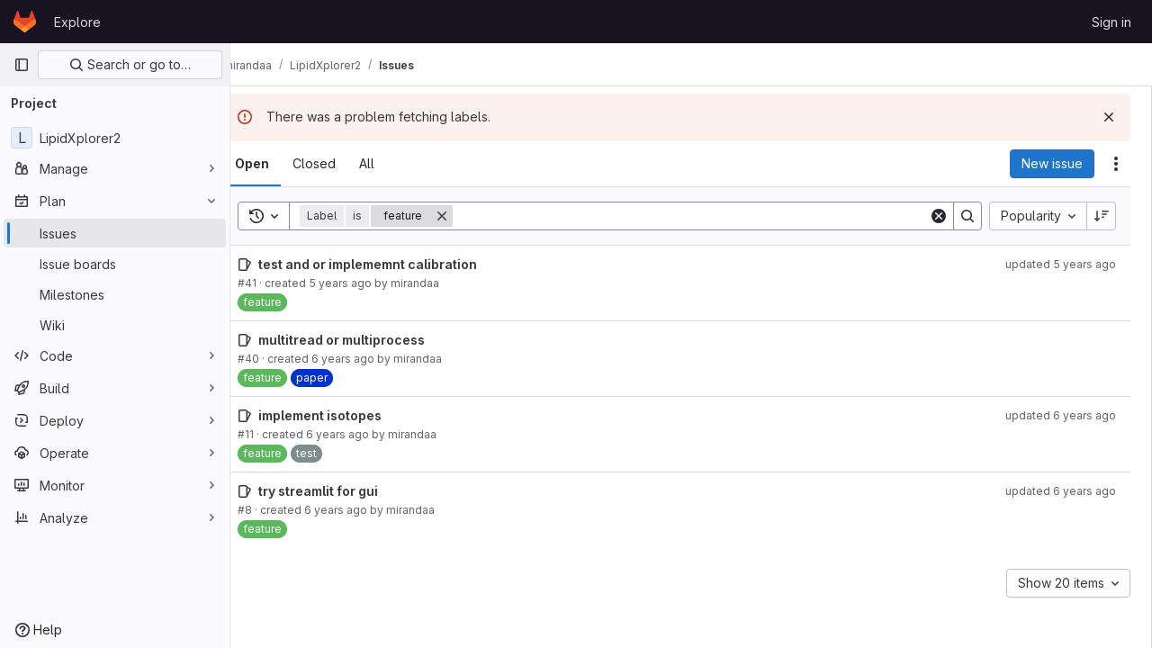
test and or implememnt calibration (396, 264)
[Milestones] (115, 294)
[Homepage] (25, 21)
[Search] (705, 216)
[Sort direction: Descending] (1101, 216)
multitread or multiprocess (370, 339)
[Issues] (115, 233)
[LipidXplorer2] (115, 137)
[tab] (281, 163)
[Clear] (939, 216)
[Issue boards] (115, 263)
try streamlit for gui (347, 491)
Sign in (1111, 22)
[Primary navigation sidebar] (21, 64)
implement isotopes (348, 415)
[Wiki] (115, 324)
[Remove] (471, 216)
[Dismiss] (1109, 117)
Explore (77, 22)
